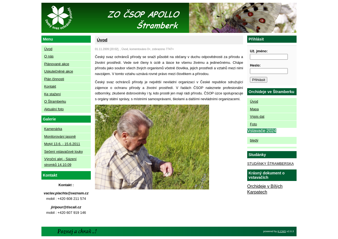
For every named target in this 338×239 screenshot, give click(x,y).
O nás (48, 56)
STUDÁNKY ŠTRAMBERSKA (270, 164)
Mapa (254, 109)
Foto (253, 124)
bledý (254, 140)
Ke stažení (52, 94)
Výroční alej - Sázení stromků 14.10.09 (60, 161)
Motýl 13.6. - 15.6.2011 (62, 144)
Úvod (48, 49)
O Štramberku (55, 101)
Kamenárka (53, 129)
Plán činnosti (54, 79)
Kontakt (50, 86)
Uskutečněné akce (58, 71)
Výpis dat (257, 116)
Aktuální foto (54, 109)
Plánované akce (56, 64)
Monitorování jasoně (60, 136)
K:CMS (282, 231)
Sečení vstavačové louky (63, 151)
